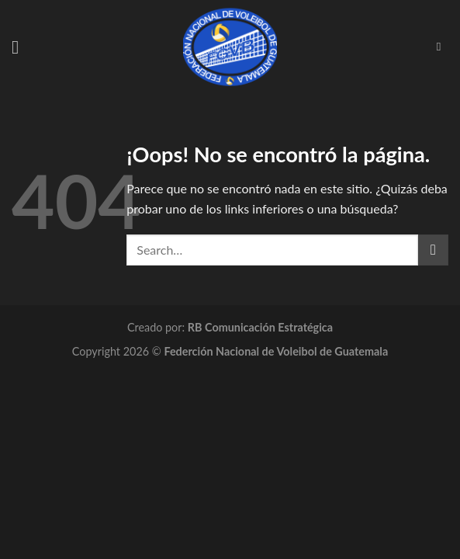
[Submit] (433, 249)
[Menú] (21, 47)
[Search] (442, 46)
